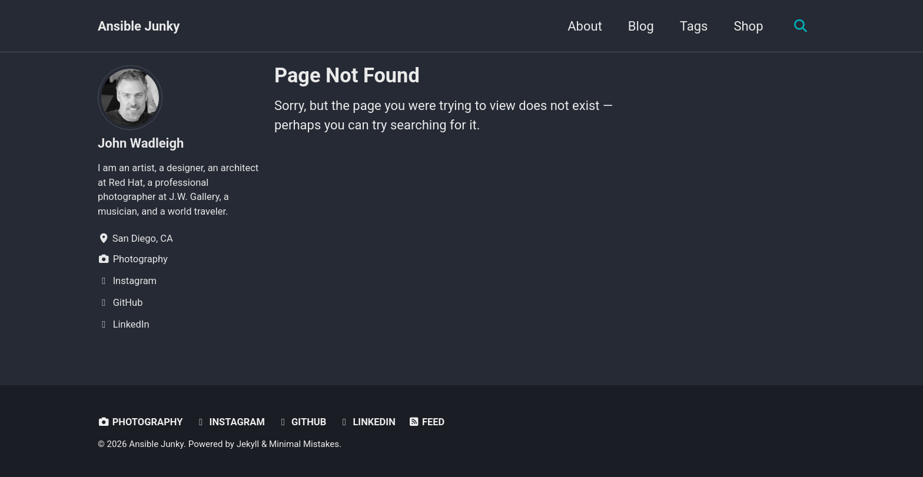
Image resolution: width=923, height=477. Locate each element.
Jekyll (248, 444)
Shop (748, 26)
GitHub (301, 422)
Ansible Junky (139, 26)
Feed (425, 422)
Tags (694, 26)
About (584, 26)
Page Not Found (347, 75)
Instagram (230, 422)
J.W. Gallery (194, 196)
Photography (140, 422)
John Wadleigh (141, 143)
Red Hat (125, 182)
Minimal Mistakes (304, 444)
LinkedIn (367, 422)
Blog (641, 26)
